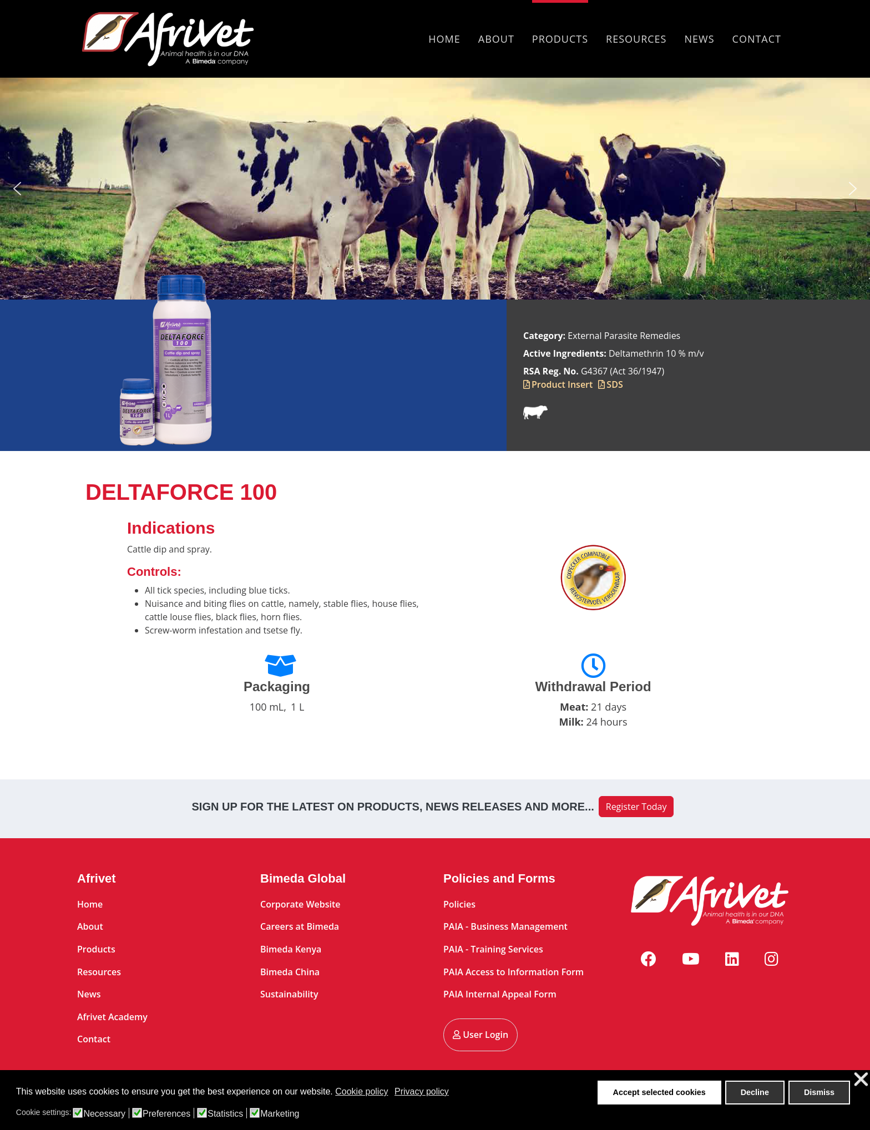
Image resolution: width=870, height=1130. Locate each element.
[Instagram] (771, 958)
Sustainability (289, 994)
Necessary (104, 1113)
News (700, 38)
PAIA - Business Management (505, 926)
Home (444, 38)
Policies (459, 904)
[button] (17, 188)
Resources (636, 38)
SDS (614, 384)
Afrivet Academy (112, 1017)
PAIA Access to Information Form (513, 972)
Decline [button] (755, 1092)
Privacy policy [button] (421, 1091)
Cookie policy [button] (361, 1091)
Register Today (636, 806)
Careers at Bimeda (299, 926)
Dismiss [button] (819, 1092)
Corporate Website (300, 904)
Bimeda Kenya (290, 949)
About (496, 38)
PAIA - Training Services (493, 949)
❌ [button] (861, 1080)
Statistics (225, 1113)
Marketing (279, 1113)
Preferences (166, 1113)
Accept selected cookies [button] (659, 1092)
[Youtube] (691, 958)
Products (560, 38)
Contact (756, 38)
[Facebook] (648, 958)
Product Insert (562, 384)
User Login (480, 1034)
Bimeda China (290, 972)
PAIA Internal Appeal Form (500, 994)
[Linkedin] (732, 958)
